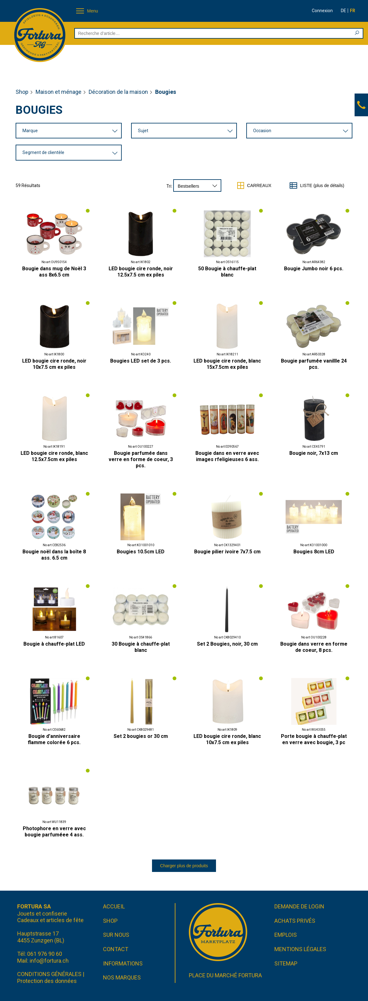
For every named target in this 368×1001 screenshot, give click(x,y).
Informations (123, 963)
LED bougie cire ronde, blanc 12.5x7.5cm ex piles (54, 456)
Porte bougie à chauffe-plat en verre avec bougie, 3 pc (314, 739)
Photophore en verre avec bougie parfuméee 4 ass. (54, 831)
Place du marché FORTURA (225, 975)
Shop (22, 92)
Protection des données (47, 981)
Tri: (169, 186)
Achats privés (294, 920)
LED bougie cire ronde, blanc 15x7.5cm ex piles (227, 364)
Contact (115, 949)
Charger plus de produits (184, 865)
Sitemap (285, 963)
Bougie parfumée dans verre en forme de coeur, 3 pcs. (141, 459)
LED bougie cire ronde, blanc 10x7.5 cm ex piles (227, 739)
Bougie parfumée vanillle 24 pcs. (314, 364)
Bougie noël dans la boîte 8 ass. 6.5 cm (54, 555)
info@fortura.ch (49, 960)
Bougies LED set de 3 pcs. (140, 361)
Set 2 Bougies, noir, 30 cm (227, 644)
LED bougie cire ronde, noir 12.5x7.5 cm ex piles (141, 272)
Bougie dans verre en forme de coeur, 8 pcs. (313, 647)
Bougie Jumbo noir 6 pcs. (313, 269)
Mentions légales (300, 949)
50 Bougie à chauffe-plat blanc (227, 272)
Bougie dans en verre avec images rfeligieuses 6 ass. (227, 456)
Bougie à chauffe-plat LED (54, 644)
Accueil (114, 906)
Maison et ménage (58, 92)
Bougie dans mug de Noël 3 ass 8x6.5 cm (54, 272)
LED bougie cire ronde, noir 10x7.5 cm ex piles (54, 364)
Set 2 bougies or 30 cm (141, 736)
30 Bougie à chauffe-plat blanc (141, 647)
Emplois (285, 935)
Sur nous (116, 935)
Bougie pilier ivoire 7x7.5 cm (227, 552)
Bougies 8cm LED (313, 552)
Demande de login (299, 906)
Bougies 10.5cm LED (140, 552)
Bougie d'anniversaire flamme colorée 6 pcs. (54, 739)
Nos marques (122, 977)
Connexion (322, 10)
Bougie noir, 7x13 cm (313, 453)
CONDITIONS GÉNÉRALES (49, 974)
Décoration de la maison (118, 92)
